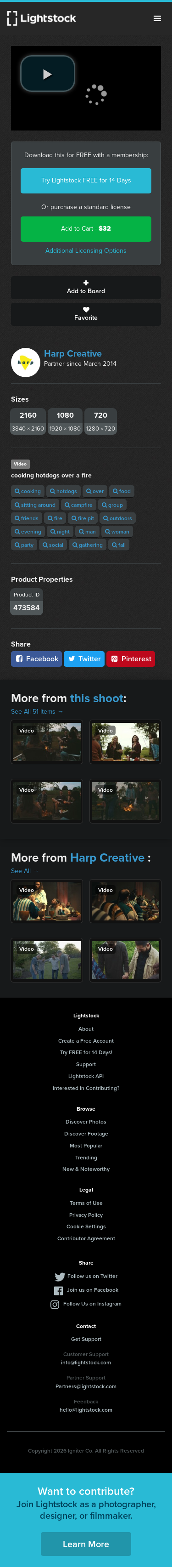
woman (117, 531)
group (112, 505)
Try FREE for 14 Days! (86, 1052)
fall (119, 545)
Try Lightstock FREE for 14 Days (86, 180)
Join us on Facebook (92, 1290)
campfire (79, 505)
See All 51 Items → (37, 711)
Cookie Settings (86, 1226)
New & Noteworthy (86, 1169)
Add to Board (86, 287)
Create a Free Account (86, 1041)
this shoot (96, 698)
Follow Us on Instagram (92, 1303)
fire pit (83, 518)
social (53, 545)
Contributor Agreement (86, 1238)
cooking (28, 491)
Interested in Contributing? (86, 1088)
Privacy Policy (86, 1215)
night (60, 531)
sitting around (35, 505)
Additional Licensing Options (86, 250)
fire (55, 518)
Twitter (84, 658)
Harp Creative (73, 353)
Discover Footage (86, 1133)
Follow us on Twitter (92, 1276)
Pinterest (130, 658)
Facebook (36, 658)
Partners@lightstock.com (86, 1386)
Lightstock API (86, 1076)
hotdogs (63, 491)
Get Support (86, 1339)
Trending (86, 1157)
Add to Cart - (86, 228)
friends (27, 518)
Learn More (86, 1543)
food (122, 491)
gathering (87, 545)
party (24, 545)
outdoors (117, 518)
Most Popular (86, 1145)
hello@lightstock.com (86, 1410)
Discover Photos (86, 1121)
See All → (25, 871)
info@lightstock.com (86, 1362)
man (87, 531)
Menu (157, 18)
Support (86, 1064)
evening (28, 531)
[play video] (47, 73)
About (86, 1029)
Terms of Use (86, 1203)
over (95, 491)
